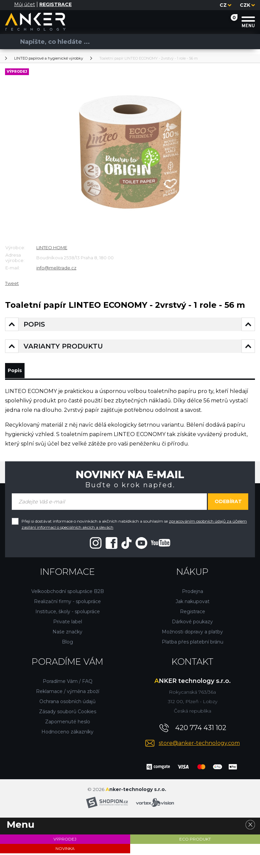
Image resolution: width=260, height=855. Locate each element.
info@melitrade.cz (56, 267)
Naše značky (67, 633)
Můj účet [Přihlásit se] (24, 4)
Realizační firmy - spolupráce (67, 603)
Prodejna (192, 593)
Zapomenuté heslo (67, 723)
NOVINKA (65, 850)
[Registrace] (55, 4)
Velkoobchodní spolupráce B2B (67, 593)
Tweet (12, 283)
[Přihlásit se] (9, 5)
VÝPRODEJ (64, 840)
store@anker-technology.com (199, 745)
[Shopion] (107, 804)
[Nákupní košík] (227, 21)
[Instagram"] (96, 544)
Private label (67, 623)
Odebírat (228, 503)
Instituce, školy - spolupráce (67, 613)
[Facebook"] (111, 544)
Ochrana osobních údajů (67, 703)
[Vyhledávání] (127, 41)
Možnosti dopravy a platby (192, 633)
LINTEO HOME (51, 247)
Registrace (192, 613)
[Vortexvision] (155, 804)
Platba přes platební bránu (192, 643)
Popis (17, 371)
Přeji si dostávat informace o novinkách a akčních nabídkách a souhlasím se (134, 525)
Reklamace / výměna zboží (67, 693)
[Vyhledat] (10, 41)
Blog (67, 643)
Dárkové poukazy (192, 623)
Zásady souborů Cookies (67, 713)
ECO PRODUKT (195, 840)
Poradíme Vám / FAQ (67, 683)
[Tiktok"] (126, 544)
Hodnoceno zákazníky (67, 733)
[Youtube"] (153, 544)
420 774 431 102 (200, 729)
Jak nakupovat (193, 603)
